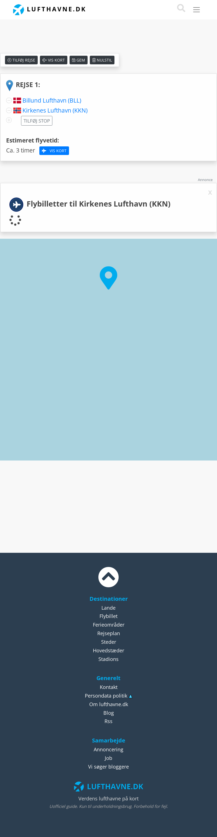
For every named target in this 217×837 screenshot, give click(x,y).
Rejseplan (108, 633)
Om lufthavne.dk (108, 704)
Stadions (108, 659)
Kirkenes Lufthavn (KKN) (55, 110)
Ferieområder (108, 624)
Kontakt (109, 687)
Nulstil (102, 60)
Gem (78, 60)
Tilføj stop (37, 121)
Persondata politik (106, 695)
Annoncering (108, 749)
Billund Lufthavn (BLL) (51, 100)
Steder (108, 641)
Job (108, 758)
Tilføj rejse (21, 60)
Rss (108, 721)
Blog (108, 712)
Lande (108, 607)
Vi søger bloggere (108, 766)
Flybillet (108, 616)
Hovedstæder (108, 650)
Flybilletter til (98, 204)
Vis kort (53, 60)
